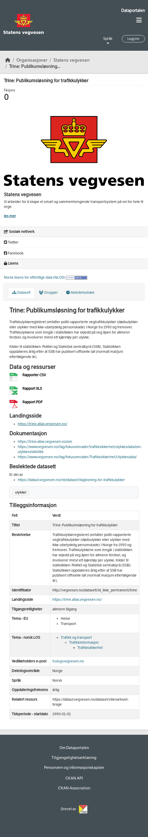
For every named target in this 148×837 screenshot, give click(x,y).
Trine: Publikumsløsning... (34, 66)
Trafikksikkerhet (90, 648)
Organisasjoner (31, 60)
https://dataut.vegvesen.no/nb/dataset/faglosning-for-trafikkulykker (71, 480)
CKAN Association (74, 788)
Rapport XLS (32, 388)
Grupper (48, 292)
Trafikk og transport (76, 637)
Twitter (11, 242)
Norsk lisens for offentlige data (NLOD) (35, 277)
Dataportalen (133, 10)
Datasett (21, 292)
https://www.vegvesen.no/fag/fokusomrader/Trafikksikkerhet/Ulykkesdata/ (77, 457)
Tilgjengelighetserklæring (74, 757)
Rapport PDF (32, 402)
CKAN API (74, 778)
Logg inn (133, 39)
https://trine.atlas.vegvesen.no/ (42, 424)
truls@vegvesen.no (68, 661)
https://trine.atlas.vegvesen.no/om (45, 441)
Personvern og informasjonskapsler (74, 767)
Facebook (13, 253)
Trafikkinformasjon (84, 642)
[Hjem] (7, 60)
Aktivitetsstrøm (80, 292)
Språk (107, 38)
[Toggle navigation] (139, 20)
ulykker (21, 492)
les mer (10, 216)
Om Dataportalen (74, 747)
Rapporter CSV (34, 375)
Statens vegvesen (71, 60)
